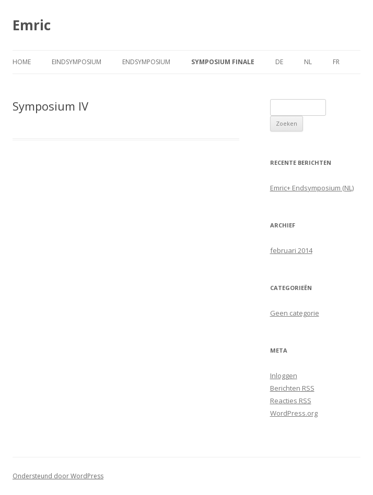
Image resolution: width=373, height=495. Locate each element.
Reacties (290, 400)
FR (336, 61)
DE (279, 61)
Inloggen (283, 375)
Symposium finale (222, 61)
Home (22, 61)
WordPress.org (294, 413)
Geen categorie (294, 313)
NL (308, 61)
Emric (32, 25)
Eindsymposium (76, 61)
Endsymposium (146, 61)
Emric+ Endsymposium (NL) (312, 187)
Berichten (292, 388)
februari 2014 (291, 250)
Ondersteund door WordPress (58, 476)
